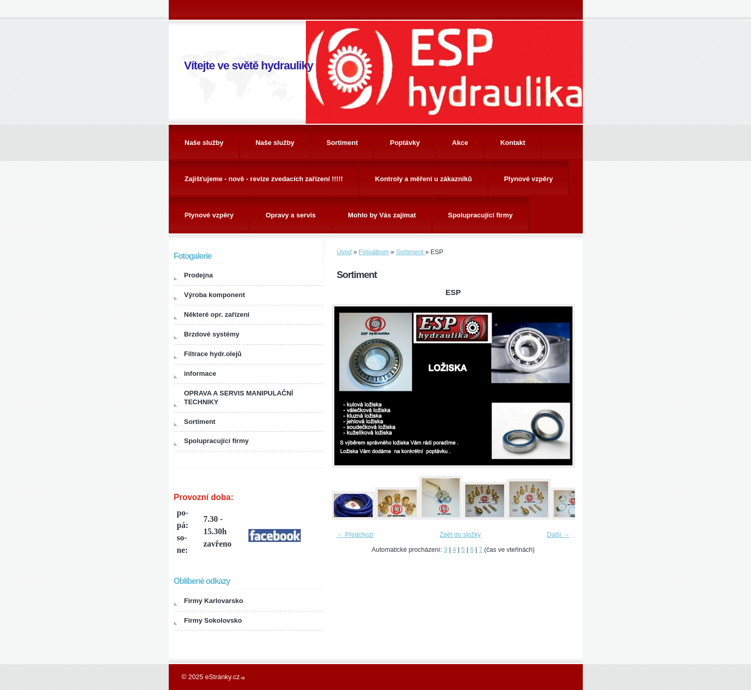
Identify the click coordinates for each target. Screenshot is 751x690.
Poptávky (405, 142)
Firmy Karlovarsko (213, 601)
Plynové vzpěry (528, 179)
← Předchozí (355, 534)
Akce (460, 142)
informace (200, 373)
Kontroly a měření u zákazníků (423, 179)
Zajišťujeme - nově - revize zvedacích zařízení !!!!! (264, 179)
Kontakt (512, 142)
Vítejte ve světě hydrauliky (248, 65)
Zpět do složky (460, 534)
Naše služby (204, 142)
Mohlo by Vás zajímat (382, 215)
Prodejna (198, 275)
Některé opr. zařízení (216, 314)
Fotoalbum (374, 252)
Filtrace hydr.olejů (213, 354)
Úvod (344, 252)
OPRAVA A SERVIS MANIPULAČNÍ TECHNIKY (238, 397)
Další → (558, 534)
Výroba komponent (214, 295)
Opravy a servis (291, 215)
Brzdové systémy (212, 334)
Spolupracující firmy (480, 215)
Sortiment (342, 142)
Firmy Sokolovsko (213, 620)
